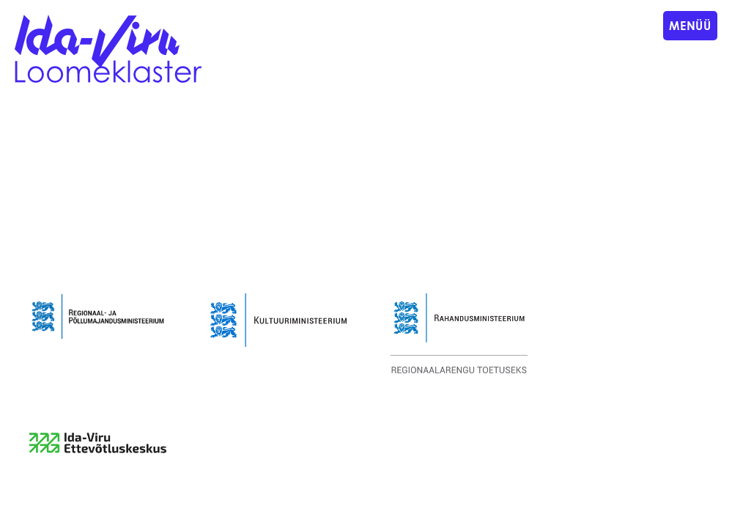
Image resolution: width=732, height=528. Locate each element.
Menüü (690, 25)
